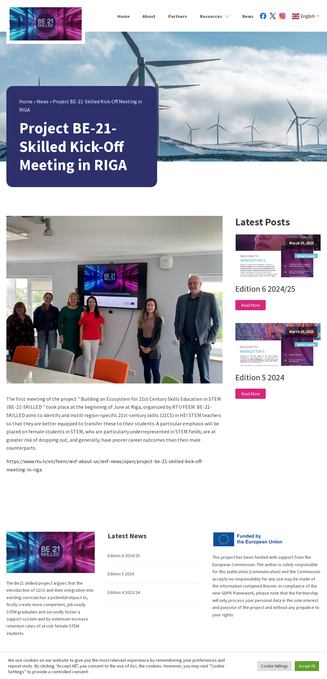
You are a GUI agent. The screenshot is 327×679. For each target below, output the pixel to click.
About (149, 16)
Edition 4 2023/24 (124, 592)
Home (124, 16)
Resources (215, 16)
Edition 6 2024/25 (265, 289)
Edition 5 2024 (259, 377)
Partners (177, 16)
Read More (250, 305)
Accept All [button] (307, 666)
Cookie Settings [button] (274, 666)
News (248, 16)
